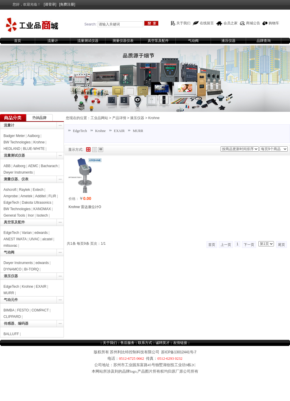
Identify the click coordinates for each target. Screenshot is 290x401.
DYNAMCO (12, 269)
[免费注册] (67, 4)
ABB (7, 166)
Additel (40, 196)
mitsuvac (10, 246)
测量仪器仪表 (123, 41)
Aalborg (34, 136)
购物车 (274, 23)
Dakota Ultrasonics (37, 202)
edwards (40, 233)
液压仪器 (228, 41)
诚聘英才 (163, 343)
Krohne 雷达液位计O (85, 207)
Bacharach (49, 166)
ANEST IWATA (15, 239)
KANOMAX (42, 209)
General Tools (14, 215)
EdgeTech (80, 131)
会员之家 (231, 23)
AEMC (33, 166)
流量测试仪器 (87, 41)
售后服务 (127, 343)
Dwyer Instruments (18, 172)
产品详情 (119, 118)
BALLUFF (11, 334)
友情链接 (180, 343)
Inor (31, 215)
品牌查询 (264, 41)
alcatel (47, 239)
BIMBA (9, 310)
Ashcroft (10, 190)
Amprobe (11, 196)
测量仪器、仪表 (16, 179)
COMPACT (40, 310)
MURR (138, 131)
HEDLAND (12, 149)
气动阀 (193, 41)
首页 (17, 41)
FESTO (23, 310)
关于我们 (183, 23)
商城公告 (253, 23)
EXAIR (119, 131)
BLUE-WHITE (34, 149)
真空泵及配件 (158, 41)
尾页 (281, 245)
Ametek (27, 196)
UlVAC (34, 239)
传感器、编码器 (16, 323)
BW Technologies (17, 142)
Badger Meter (14, 136)
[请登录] (50, 4)
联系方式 (145, 343)
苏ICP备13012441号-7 (178, 352)
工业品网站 (99, 118)
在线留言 (207, 23)
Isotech (42, 215)
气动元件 (11, 300)
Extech (38, 190)
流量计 (52, 41)
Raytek (24, 190)
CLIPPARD (12, 317)
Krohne (154, 118)
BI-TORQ (31, 269)
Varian (27, 233)
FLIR (52, 196)
